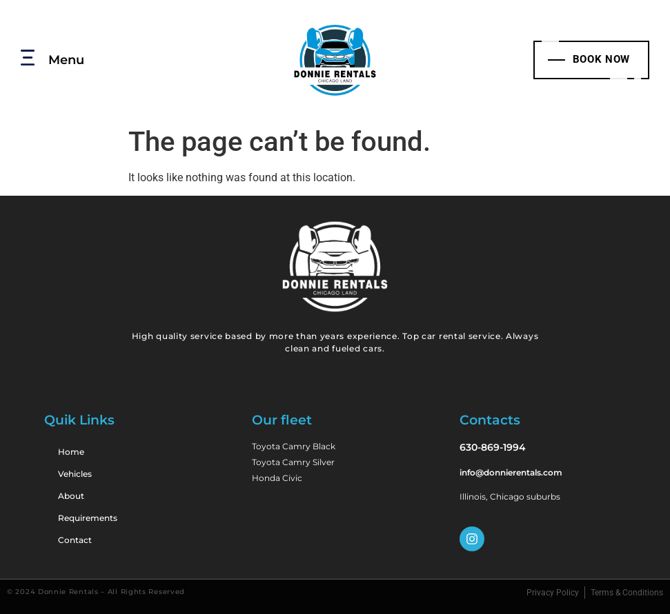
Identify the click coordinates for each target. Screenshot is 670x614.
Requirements (87, 518)
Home (71, 452)
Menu (66, 59)
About (71, 496)
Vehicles (75, 474)
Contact (75, 540)
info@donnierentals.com (511, 472)
